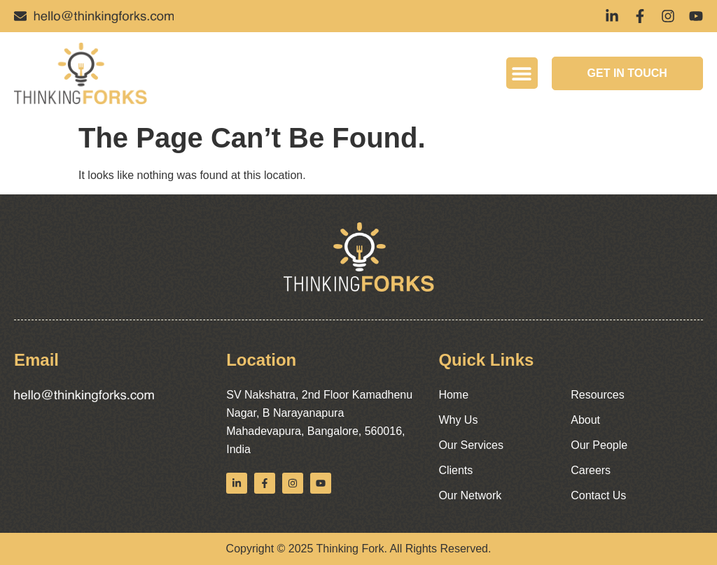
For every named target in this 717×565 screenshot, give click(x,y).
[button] (522, 73)
